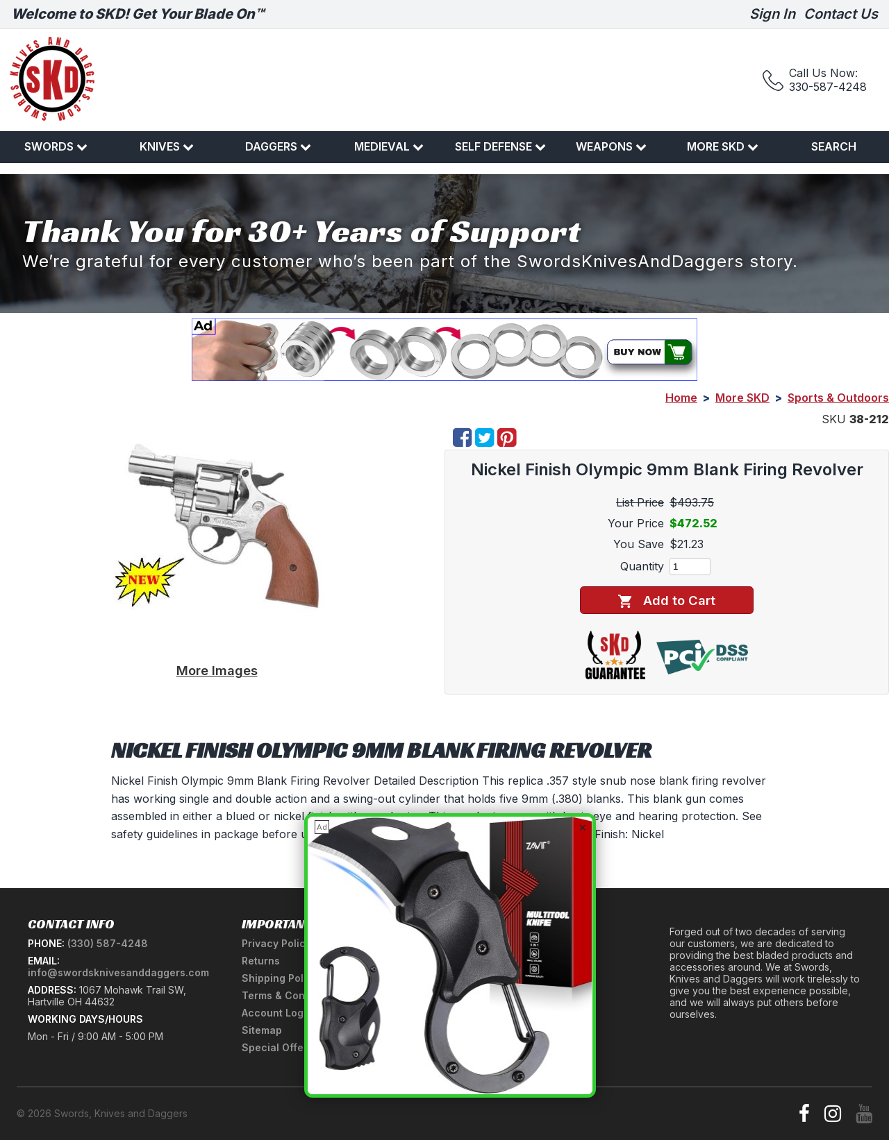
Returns (261, 961)
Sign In (772, 14)
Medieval (389, 146)
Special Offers (277, 1047)
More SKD (722, 146)
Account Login (277, 1013)
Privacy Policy (276, 943)
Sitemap (262, 1030)
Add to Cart (666, 601)
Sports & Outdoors (838, 398)
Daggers (278, 146)
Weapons (611, 146)
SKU (834, 419)
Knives (167, 146)
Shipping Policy (280, 978)
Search (833, 146)
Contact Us (841, 14)
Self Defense (500, 146)
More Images (217, 670)
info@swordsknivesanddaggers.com (118, 972)
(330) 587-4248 (107, 943)
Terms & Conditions (290, 995)
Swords (56, 146)
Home (681, 398)
